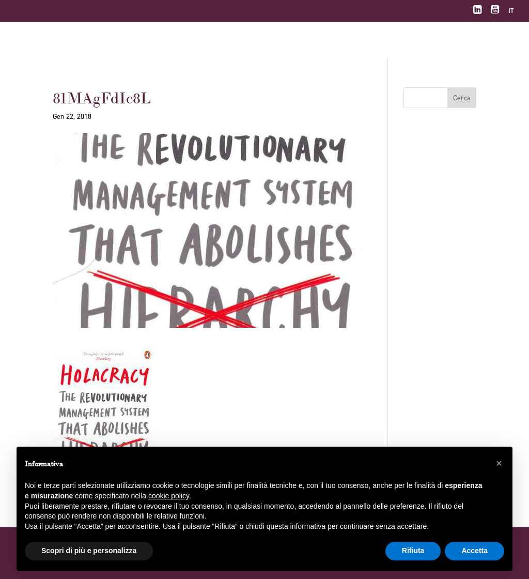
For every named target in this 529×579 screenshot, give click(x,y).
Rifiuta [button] (413, 550)
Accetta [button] (474, 550)
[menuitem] (511, 13)
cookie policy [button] (168, 496)
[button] (499, 463)
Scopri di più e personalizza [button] (88, 550)
